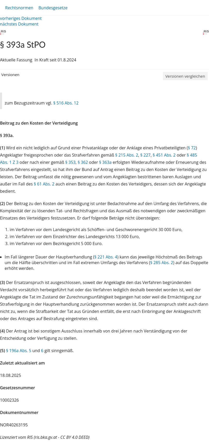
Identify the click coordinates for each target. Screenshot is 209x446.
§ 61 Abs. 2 (44, 184)
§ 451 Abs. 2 (164, 155)
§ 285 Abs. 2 (161, 262)
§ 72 (192, 148)
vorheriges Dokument (21, 18)
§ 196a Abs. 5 (18, 350)
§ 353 (70, 162)
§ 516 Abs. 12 (66, 103)
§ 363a (105, 162)
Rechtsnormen (19, 8)
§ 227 (145, 155)
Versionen (10, 74)
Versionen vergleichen (185, 76)
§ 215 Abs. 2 (126, 155)
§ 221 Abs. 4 (105, 257)
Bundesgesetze (53, 8)
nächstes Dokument (19, 24)
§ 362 (83, 162)
